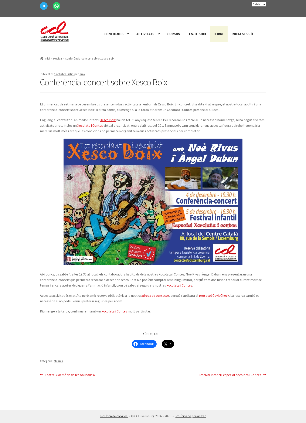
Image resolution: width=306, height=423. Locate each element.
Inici (47, 58)
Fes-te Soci (196, 34)
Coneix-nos (113, 34)
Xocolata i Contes (90, 125)
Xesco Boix (108, 120)
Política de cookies (114, 416)
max (82, 74)
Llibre (219, 34)
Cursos (173, 34)
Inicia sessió (242, 34)
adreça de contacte (155, 295)
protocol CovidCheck (214, 295)
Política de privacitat (191, 416)
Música (57, 58)
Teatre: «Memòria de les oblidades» (70, 375)
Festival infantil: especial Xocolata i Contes (230, 375)
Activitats (145, 34)
